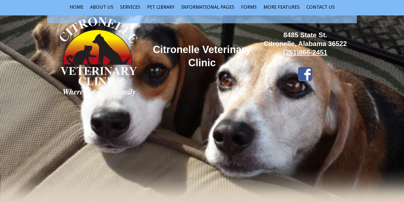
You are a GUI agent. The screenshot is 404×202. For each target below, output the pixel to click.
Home (76, 7)
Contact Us (320, 7)
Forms (249, 7)
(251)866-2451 (305, 52)
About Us (101, 7)
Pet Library (161, 7)
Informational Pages (207, 7)
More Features (281, 7)
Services (130, 7)
